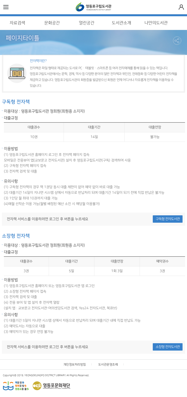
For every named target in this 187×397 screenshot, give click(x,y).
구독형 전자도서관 (168, 219)
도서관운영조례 (108, 364)
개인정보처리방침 (74, 364)
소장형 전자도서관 (168, 347)
